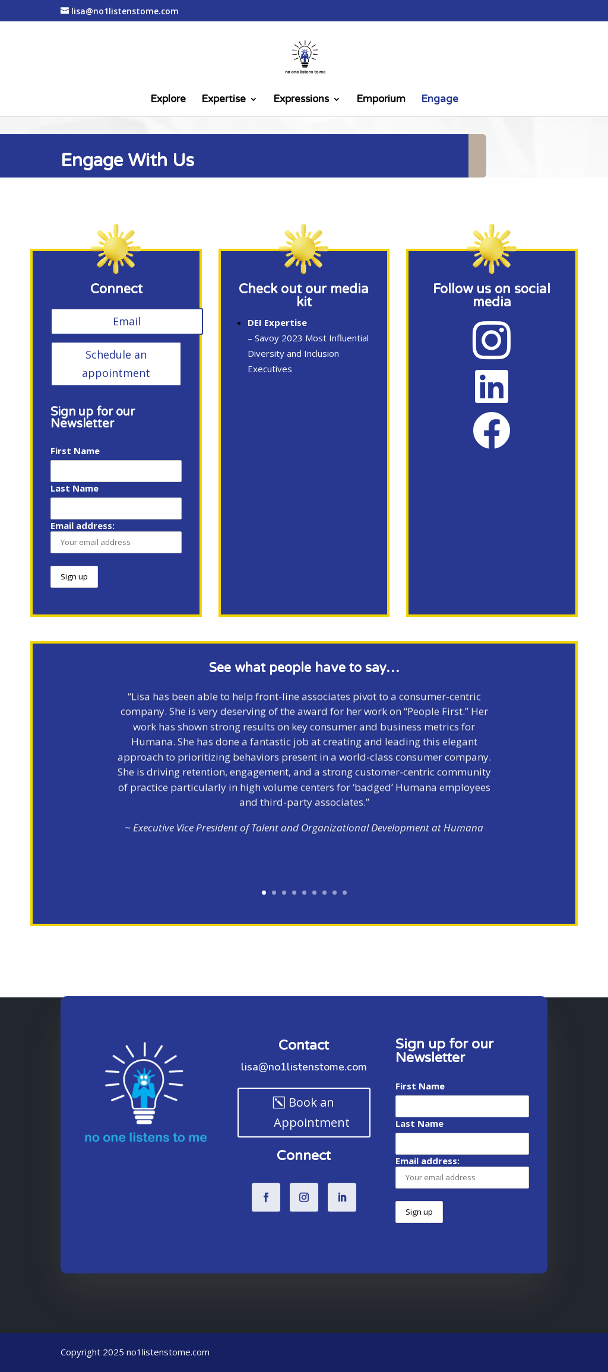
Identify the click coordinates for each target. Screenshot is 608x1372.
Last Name (74, 488)
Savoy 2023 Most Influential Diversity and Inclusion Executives (308, 353)
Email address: (116, 536)
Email (127, 321)
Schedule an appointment (116, 363)
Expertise (223, 100)
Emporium (381, 100)
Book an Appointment (312, 1112)
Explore (168, 100)
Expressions (301, 100)
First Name (75, 451)
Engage (439, 100)
